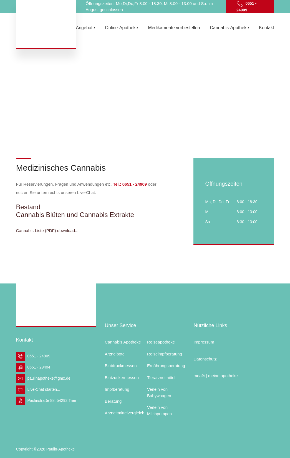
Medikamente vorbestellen (174, 27)
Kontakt (266, 27)
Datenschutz (204, 359)
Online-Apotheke (121, 27)
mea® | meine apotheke (215, 375)
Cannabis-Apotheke (229, 27)
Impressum (203, 342)
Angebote (85, 27)
